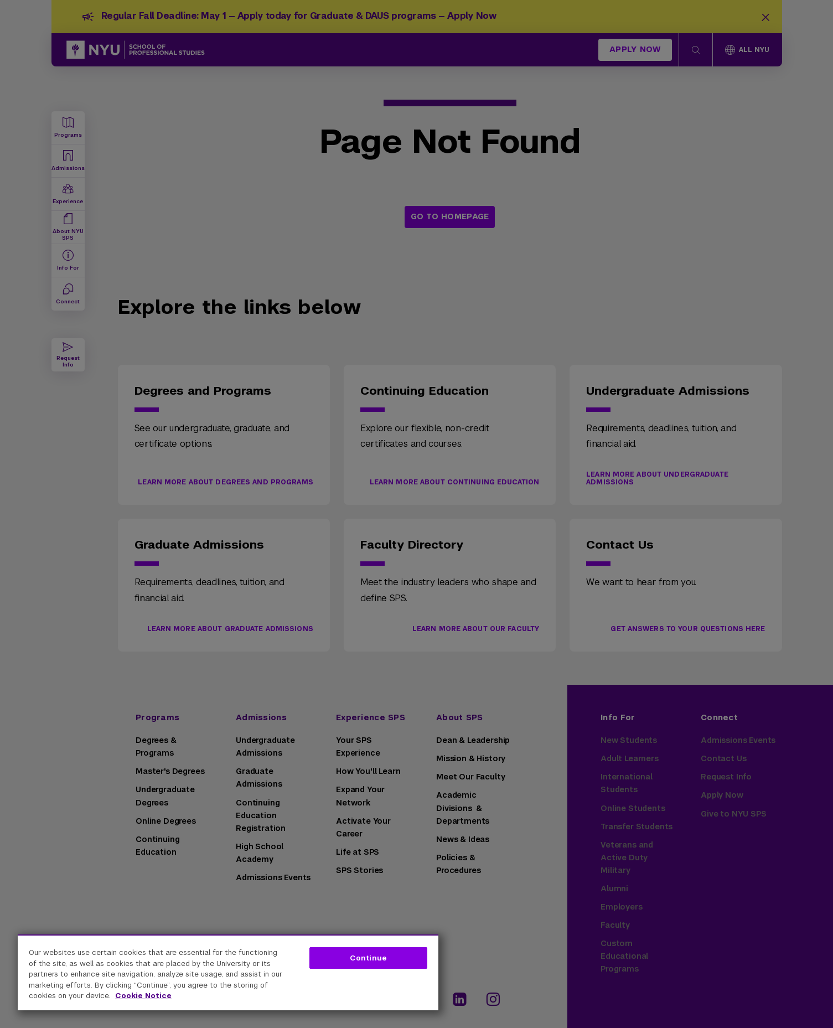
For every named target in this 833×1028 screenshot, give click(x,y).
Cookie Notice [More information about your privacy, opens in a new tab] (143, 995)
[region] (228, 972)
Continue (368, 958)
